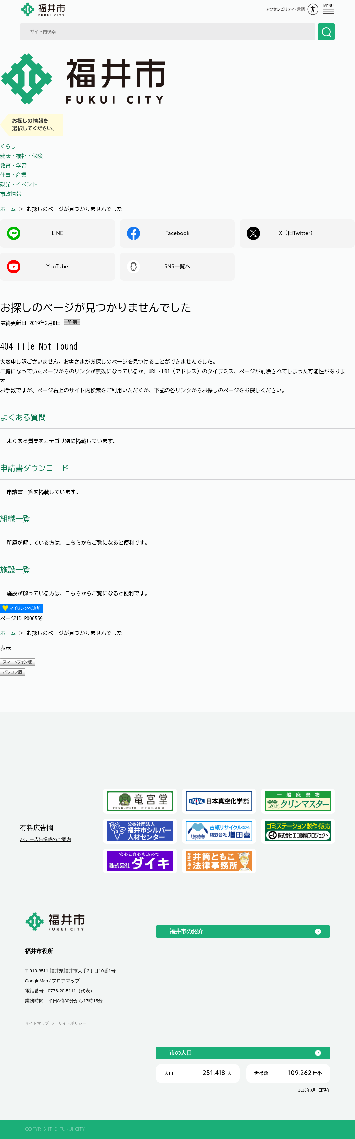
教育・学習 (13, 165)
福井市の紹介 (186, 931)
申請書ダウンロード (34, 468)
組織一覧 (15, 519)
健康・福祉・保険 (21, 156)
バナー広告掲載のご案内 (45, 839)
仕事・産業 (13, 175)
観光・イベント (18, 184)
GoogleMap (36, 980)
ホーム (8, 209)
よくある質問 (23, 417)
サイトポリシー (72, 1023)
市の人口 (180, 1053)
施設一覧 (15, 570)
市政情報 (10, 194)
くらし (8, 146)
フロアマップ (66, 980)
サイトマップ (37, 1023)
